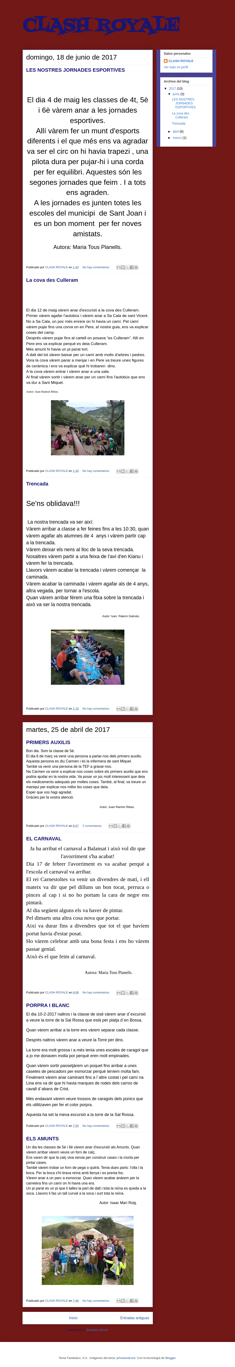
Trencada (37, 484)
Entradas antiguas (134, 1318)
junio (176, 94)
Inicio (73, 1318)
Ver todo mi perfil (176, 67)
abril (176, 131)
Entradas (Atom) (97, 1330)
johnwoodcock (126, 1358)
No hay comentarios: (97, 267)
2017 (173, 88)
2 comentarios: (93, 826)
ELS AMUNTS (42, 1139)
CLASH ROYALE (180, 61)
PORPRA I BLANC (48, 1005)
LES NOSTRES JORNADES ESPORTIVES (75, 70)
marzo (177, 138)
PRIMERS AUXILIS (48, 742)
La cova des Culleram (52, 280)
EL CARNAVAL (44, 839)
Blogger (170, 1358)
